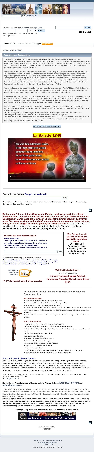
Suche (6, 194)
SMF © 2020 (46, 440)
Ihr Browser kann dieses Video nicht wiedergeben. (47, 160)
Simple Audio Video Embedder (48, 442)
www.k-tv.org (13, 272)
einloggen (25, 28)
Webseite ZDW (32, 15)
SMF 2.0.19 (37, 440)
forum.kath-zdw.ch (12, 385)
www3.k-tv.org (13, 270)
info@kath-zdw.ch (12, 379)
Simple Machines (56, 440)
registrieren (38, 28)
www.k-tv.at (14, 274)
